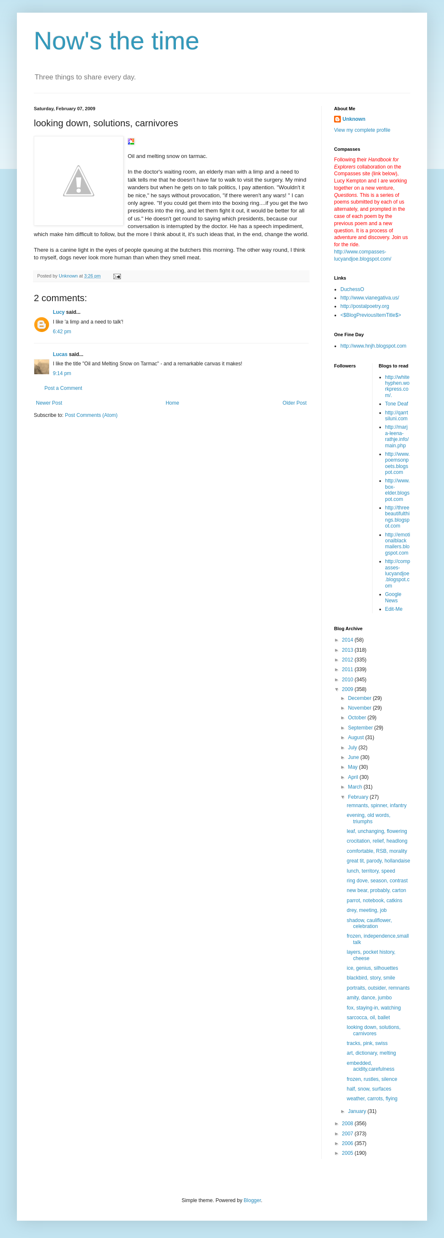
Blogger (252, 1200)
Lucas (60, 354)
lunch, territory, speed (371, 871)
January (357, 1111)
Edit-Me (394, 609)
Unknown (354, 119)
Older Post (294, 403)
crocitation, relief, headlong (377, 841)
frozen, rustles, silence (372, 1079)
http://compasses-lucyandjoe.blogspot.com (397, 573)
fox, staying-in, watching (374, 1008)
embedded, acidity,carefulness (371, 1066)
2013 (348, 650)
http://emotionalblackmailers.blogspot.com (397, 544)
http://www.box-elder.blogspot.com (397, 490)
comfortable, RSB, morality (377, 851)
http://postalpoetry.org (364, 306)
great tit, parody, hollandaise (378, 861)
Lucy (59, 312)
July (353, 748)
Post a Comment (63, 388)
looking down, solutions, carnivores (373, 1030)
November (360, 708)
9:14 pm (62, 373)
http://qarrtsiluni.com (396, 416)
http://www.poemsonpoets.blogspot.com (397, 463)
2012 (348, 660)
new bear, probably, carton (376, 890)
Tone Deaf (396, 404)
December (360, 698)
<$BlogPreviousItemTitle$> (370, 315)
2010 (348, 680)
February (359, 797)
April (353, 777)
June (354, 757)
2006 (348, 1143)
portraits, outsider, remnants (378, 988)
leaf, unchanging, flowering (377, 831)
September (361, 728)
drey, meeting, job (367, 910)
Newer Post (49, 403)
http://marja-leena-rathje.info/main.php (397, 436)
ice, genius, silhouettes (372, 968)
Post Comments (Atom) (91, 415)
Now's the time (117, 41)
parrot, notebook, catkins (374, 900)
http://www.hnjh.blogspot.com (373, 346)
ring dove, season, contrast (377, 881)
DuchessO (352, 289)
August (356, 737)
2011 (348, 669)
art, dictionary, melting (371, 1053)
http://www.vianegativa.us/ (369, 298)
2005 (348, 1153)
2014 (348, 640)
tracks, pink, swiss (367, 1043)
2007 (348, 1134)
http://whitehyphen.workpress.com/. (397, 386)
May (353, 767)
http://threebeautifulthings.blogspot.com (397, 517)
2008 (348, 1123)
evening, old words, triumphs (368, 818)
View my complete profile (362, 130)
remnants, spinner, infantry (376, 805)
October (357, 718)
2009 (348, 689)
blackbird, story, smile (371, 978)
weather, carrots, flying (372, 1099)
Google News (393, 597)
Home (172, 403)
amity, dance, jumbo (369, 998)
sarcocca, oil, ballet (368, 1017)
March (356, 787)
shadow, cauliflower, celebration (369, 923)
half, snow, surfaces (369, 1089)
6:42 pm (62, 332)
